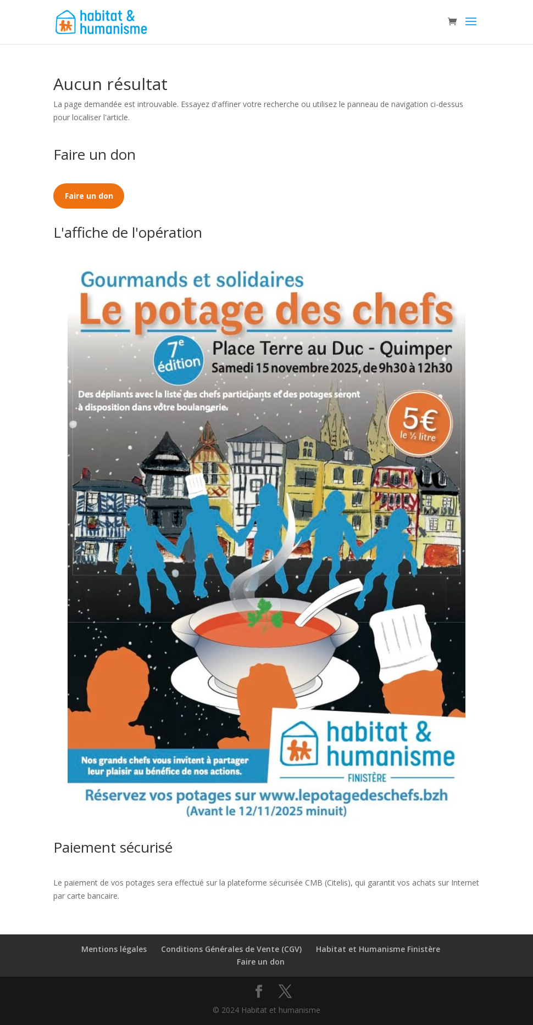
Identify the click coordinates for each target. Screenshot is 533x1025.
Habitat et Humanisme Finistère (378, 949)
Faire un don (261, 961)
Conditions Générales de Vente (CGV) (231, 949)
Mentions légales (114, 949)
